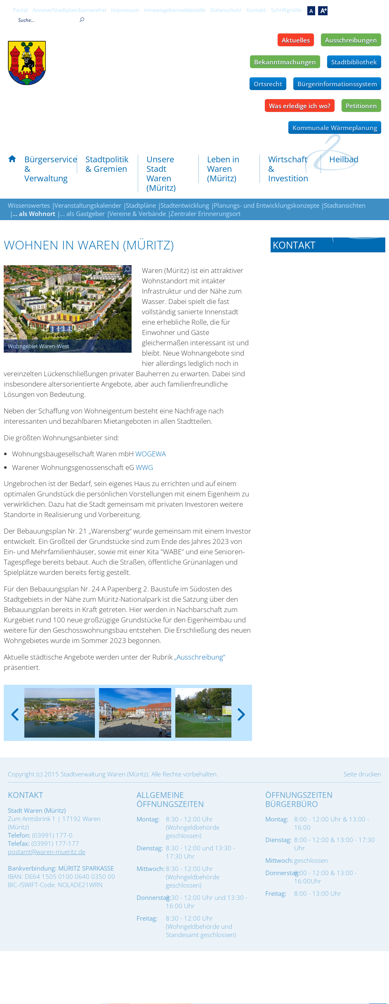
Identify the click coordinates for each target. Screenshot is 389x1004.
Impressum (125, 10)
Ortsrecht (268, 84)
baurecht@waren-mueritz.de (332, 530)
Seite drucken (362, 774)
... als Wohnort (33, 213)
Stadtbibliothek (354, 62)
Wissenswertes (29, 205)
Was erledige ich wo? (299, 106)
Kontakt (256, 10)
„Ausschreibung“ (199, 657)
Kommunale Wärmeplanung (334, 127)
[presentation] (14, 707)
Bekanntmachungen (285, 62)
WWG (144, 467)
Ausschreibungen (351, 40)
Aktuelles (296, 40)
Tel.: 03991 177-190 (300, 409)
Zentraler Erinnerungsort (205, 213)
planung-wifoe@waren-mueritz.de (314, 635)
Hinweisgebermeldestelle (174, 10)
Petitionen (361, 106)
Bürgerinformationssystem (337, 84)
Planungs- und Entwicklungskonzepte (266, 205)
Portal (20, 10)
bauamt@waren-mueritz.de (330, 331)
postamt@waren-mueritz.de (46, 851)
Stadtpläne (141, 205)
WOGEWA (150, 453)
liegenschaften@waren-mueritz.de (314, 435)
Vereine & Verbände (137, 213)
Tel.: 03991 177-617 (300, 509)
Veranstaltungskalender (87, 205)
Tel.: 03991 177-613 (300, 609)
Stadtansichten (344, 205)
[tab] (328, 244)
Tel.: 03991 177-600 (300, 309)
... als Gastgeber (82, 213)
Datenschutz (225, 10)
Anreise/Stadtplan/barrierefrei (69, 10)
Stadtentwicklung (184, 205)
